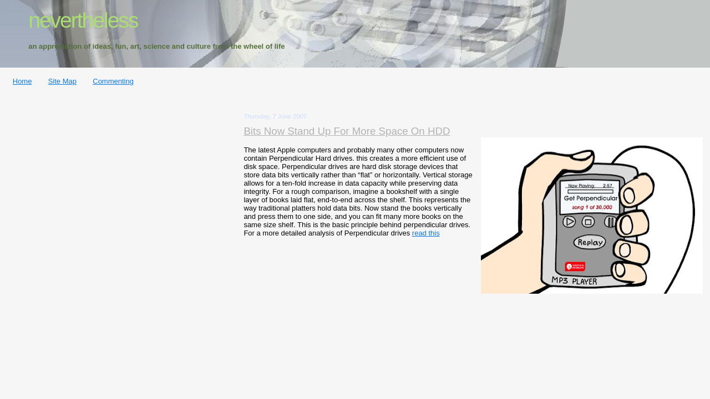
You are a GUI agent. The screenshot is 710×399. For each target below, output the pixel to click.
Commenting (113, 81)
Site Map (62, 81)
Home (22, 81)
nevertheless (83, 20)
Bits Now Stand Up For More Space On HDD (347, 131)
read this (426, 233)
